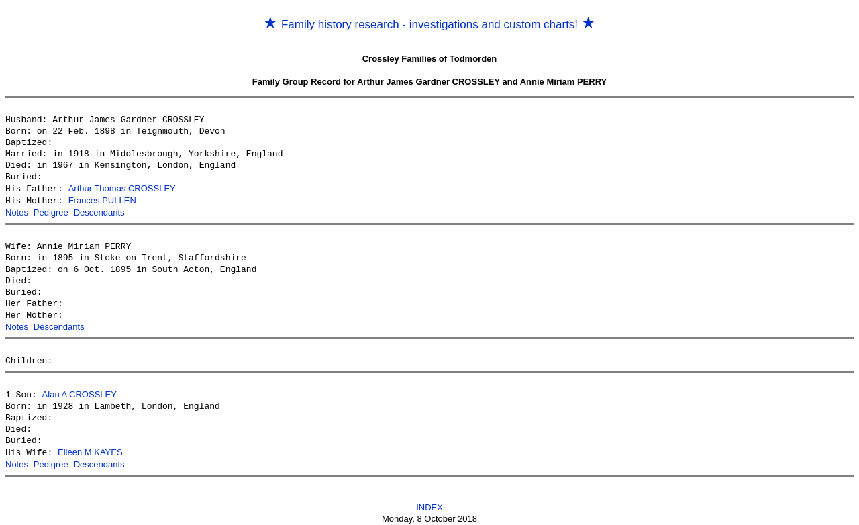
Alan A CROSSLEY (79, 392)
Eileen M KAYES (90, 449)
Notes (16, 211)
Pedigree (51, 211)
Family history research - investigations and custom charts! (429, 24)
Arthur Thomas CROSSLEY (122, 188)
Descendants (99, 211)
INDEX (429, 502)
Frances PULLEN (102, 200)
